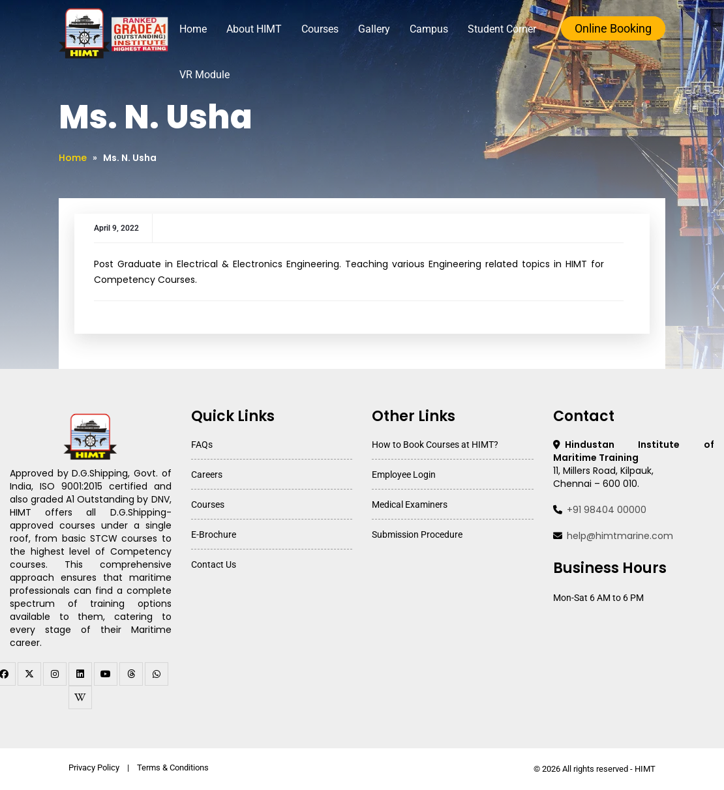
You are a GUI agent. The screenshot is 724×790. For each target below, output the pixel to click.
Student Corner (502, 29)
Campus (429, 29)
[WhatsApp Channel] (156, 674)
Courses (320, 29)
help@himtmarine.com (620, 535)
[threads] (131, 674)
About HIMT (254, 29)
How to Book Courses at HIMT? (435, 444)
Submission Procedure (417, 534)
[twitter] (29, 674)
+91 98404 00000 (606, 509)
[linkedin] (80, 674)
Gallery (374, 29)
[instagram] (55, 674)
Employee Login (404, 474)
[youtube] (105, 674)
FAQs (202, 444)
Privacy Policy (93, 767)
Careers (206, 474)
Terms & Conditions (173, 767)
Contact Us (213, 564)
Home (193, 29)
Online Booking (613, 28)
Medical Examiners (409, 504)
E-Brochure (213, 534)
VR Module (204, 74)
